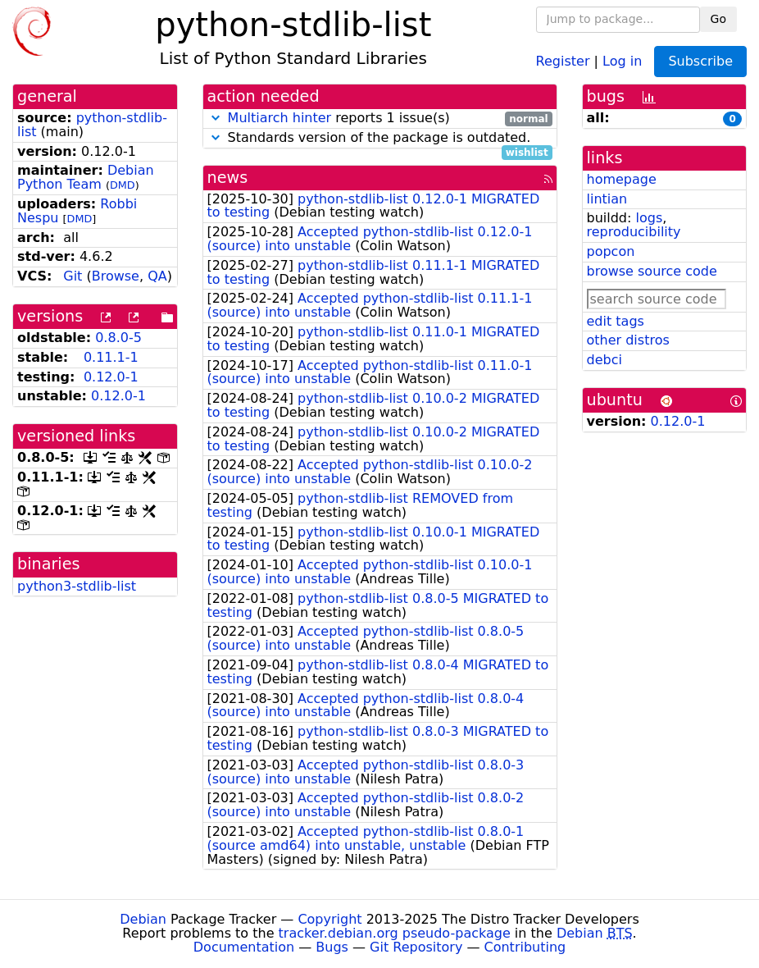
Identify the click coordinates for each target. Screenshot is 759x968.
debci (604, 360)
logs (648, 218)
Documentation (243, 947)
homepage (622, 179)
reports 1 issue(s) (379, 119)
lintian (607, 199)
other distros (628, 340)
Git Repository (416, 947)
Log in (622, 60)
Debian (143, 919)
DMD (122, 185)
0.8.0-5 (118, 337)
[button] (215, 118)
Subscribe (700, 61)
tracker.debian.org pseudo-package (395, 933)
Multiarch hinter (280, 118)
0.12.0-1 (111, 377)
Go (718, 18)
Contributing (525, 947)
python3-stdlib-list (76, 586)
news (227, 177)
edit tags (615, 321)
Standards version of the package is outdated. (379, 138)
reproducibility (634, 232)
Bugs (332, 947)
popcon (611, 251)
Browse (115, 276)
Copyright (329, 919)
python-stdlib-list (92, 124)
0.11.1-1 (111, 357)
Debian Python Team (85, 177)
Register (563, 60)
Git (72, 276)
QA (157, 276)
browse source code (652, 271)
